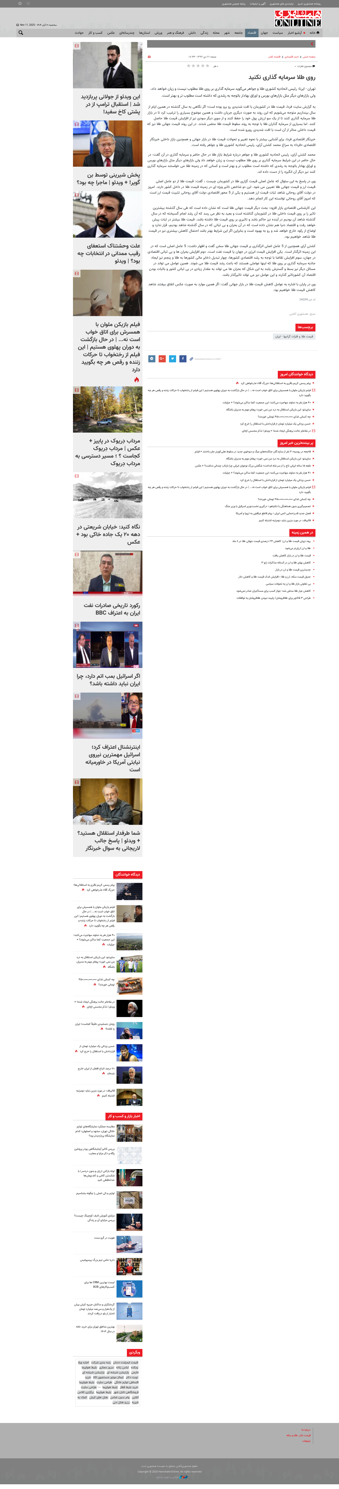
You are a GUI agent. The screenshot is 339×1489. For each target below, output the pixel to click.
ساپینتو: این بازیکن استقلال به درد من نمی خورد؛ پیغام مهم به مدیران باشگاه (263, 409)
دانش (192, 33)
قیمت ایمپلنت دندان (125, 1367)
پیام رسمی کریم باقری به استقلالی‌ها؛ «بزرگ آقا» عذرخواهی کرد (272, 383)
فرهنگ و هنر (175, 33)
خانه (315, 33)
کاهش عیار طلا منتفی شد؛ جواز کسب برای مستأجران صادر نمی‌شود (270, 591)
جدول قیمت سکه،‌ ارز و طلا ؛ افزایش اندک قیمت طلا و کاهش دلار (270, 577)
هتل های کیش (98, 1402)
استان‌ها (144, 33)
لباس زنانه (122, 1372)
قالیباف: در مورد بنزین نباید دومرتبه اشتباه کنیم (282, 520)
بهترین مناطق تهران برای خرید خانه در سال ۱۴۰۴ (94, 1333)
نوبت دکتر (132, 1382)
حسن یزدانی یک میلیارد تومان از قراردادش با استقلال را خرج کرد (272, 424)
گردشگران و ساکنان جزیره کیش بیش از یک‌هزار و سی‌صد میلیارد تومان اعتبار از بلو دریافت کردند (95, 1313)
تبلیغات (306, 1445)
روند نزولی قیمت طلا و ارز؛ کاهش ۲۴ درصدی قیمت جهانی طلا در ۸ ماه (267, 541)
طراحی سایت (104, 1387)
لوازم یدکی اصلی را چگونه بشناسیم (99, 1200)
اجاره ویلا (83, 1367)
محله (216, 33)
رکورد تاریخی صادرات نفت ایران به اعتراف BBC (112, 609)
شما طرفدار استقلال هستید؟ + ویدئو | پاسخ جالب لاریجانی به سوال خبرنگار (108, 841)
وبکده (134, 1372)
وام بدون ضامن (119, 1402)
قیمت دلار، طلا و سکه (297, 1440)
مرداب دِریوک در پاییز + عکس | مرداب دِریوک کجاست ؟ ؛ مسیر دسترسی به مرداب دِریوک (107, 452)
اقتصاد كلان (274, 57)
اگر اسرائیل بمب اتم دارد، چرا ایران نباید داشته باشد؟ (108, 680)
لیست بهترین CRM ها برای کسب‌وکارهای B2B (98, 1289)
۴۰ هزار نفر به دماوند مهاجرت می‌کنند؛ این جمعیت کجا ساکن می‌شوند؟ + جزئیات (261, 402)
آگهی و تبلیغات (258, 4)
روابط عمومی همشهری (234, 4)
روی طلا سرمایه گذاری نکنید (282, 77)
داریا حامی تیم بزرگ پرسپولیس (96, 1264)
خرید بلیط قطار (129, 1392)
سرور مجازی (106, 1372)
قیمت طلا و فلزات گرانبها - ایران (294, 336)
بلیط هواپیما (86, 1387)
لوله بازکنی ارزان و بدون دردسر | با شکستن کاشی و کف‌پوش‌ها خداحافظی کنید (94, 1180)
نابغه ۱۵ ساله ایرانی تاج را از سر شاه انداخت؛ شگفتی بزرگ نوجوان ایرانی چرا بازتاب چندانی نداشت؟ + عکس (246, 465)
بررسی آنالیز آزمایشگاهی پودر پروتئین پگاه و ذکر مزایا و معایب (95, 1155)
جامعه (238, 33)
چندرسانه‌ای (126, 33)
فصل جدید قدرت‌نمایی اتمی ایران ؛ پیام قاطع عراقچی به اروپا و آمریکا (269, 513)
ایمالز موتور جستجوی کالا (108, 1382)
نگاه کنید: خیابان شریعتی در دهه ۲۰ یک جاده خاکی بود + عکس (108, 535)
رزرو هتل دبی (121, 1407)
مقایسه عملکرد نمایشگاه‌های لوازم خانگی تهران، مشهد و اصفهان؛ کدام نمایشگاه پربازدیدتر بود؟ (94, 1136)
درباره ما (306, 1434)
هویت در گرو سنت (103, 1242)
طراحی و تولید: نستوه (172, 1482)
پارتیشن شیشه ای (118, 1377)
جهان (264, 33)
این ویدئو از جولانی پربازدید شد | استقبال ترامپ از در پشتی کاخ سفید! (110, 104)
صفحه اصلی (309, 57)
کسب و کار (95, 33)
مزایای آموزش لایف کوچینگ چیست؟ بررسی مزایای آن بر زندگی (94, 1222)
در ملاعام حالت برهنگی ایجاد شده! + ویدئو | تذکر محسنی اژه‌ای (272, 431)
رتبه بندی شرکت (101, 1367)
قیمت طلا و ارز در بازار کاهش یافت (290, 555)
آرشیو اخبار (295, 33)
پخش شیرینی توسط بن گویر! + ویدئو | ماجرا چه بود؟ (108, 179)
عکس (111, 33)
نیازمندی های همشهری (282, 4)
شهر (227, 33)
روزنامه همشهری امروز (309, 4)
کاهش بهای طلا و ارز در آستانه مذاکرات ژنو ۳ (283, 562)
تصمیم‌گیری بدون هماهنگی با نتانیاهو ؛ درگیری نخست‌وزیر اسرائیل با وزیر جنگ (263, 506)
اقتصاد (251, 33)
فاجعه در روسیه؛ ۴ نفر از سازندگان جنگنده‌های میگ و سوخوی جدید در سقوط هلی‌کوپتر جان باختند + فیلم (246, 451)
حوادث (79, 33)
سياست (278, 33)
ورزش (158, 33)
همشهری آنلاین (297, 18)
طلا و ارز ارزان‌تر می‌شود (296, 548)
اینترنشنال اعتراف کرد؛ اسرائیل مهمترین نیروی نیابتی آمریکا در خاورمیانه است (112, 758)
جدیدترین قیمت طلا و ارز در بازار (291, 569)
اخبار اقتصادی (292, 57)
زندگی (204, 33)
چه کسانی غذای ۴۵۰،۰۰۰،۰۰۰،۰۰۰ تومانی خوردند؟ (280, 416)
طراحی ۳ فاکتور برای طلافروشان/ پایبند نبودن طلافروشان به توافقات (270, 598)
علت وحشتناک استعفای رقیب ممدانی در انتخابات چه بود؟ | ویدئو (108, 254)
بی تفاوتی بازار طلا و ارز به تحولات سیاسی (285, 584)
